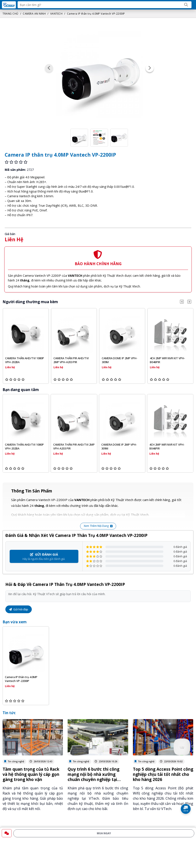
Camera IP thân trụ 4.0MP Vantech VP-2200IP (96, 13)
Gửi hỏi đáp (18, 609)
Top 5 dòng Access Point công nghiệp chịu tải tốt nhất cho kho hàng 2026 (163, 774)
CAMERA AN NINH (34, 13)
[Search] (186, 4)
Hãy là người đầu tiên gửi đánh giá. (44, 556)
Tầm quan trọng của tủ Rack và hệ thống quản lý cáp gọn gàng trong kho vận (31, 774)
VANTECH (56, 13)
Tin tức (9, 712)
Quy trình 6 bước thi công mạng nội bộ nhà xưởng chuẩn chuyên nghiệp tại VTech (93, 776)
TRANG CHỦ (10, 13)
